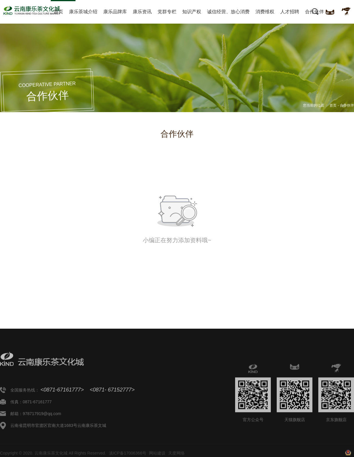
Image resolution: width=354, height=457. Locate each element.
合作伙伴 (314, 11)
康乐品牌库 (115, 11)
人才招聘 (289, 11)
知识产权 (191, 11)
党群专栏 (167, 11)
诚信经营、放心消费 (228, 11)
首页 (58, 11)
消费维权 (264, 11)
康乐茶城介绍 (83, 11)
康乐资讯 (142, 11)
